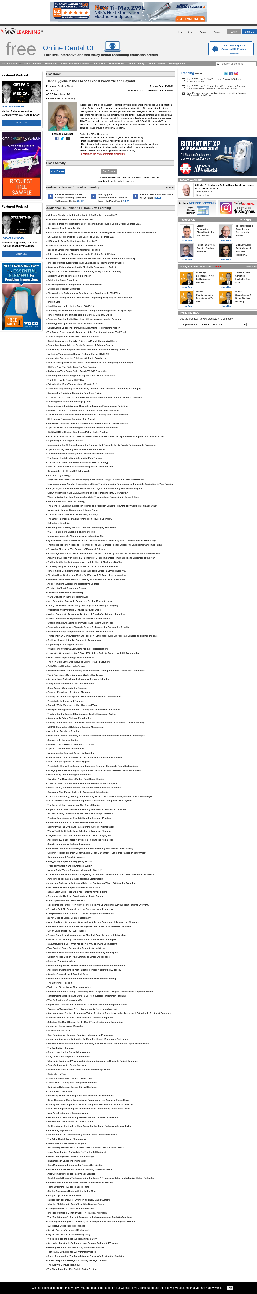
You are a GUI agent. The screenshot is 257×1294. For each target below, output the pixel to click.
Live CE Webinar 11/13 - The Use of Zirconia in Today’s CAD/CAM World (214, 80)
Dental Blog (51, 64)
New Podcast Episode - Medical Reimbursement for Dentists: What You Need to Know (216, 94)
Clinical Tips (99, 64)
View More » (246, 220)
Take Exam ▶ (109, 171)
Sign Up (249, 31)
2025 (142, 90)
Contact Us (205, 32)
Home (181, 32)
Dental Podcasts (32, 64)
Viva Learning (68, 98)
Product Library (136, 64)
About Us (192, 32)
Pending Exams (177, 64)
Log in (233, 31)
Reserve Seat (203, 195)
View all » (169, 187)
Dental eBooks (116, 64)
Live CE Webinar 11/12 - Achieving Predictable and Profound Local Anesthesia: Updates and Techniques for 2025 (216, 87)
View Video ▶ (57, 171)
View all (198, 73)
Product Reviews (156, 64)
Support (217, 32)
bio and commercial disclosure (109, 154)
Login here (130, 181)
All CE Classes (9, 64)
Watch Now (21, 122)
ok (230, 1288)
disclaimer (86, 154)
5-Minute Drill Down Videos (75, 64)
